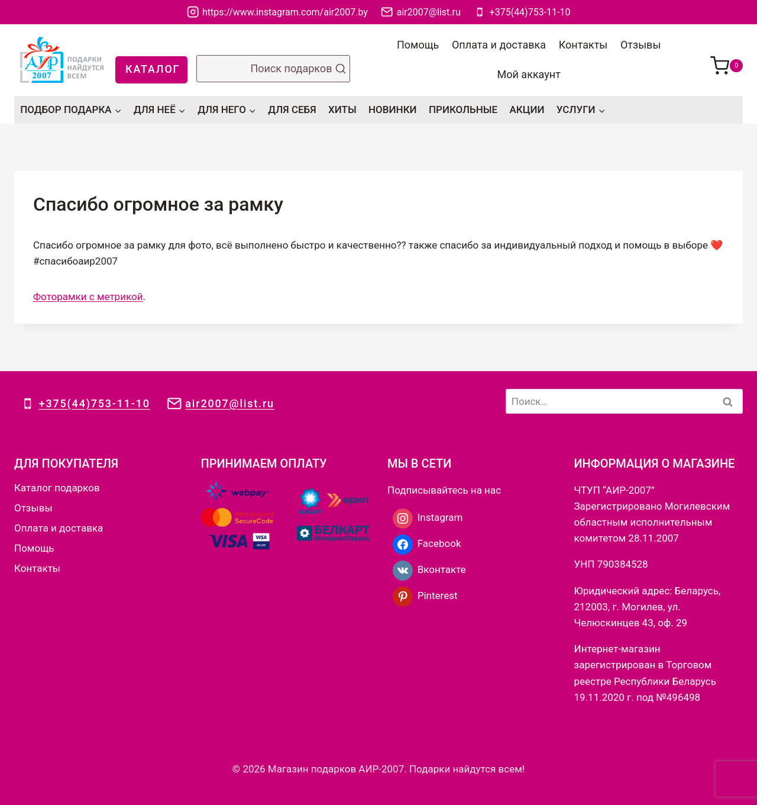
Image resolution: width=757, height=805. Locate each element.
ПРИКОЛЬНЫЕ (463, 109)
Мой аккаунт (529, 74)
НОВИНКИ (392, 109)
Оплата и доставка (499, 44)
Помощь (418, 44)
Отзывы (640, 44)
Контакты (583, 44)
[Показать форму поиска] (273, 68)
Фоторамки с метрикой (88, 296)
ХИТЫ (342, 109)
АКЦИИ (527, 109)
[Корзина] (726, 59)
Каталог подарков (57, 488)
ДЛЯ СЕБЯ (292, 109)
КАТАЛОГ (152, 69)
